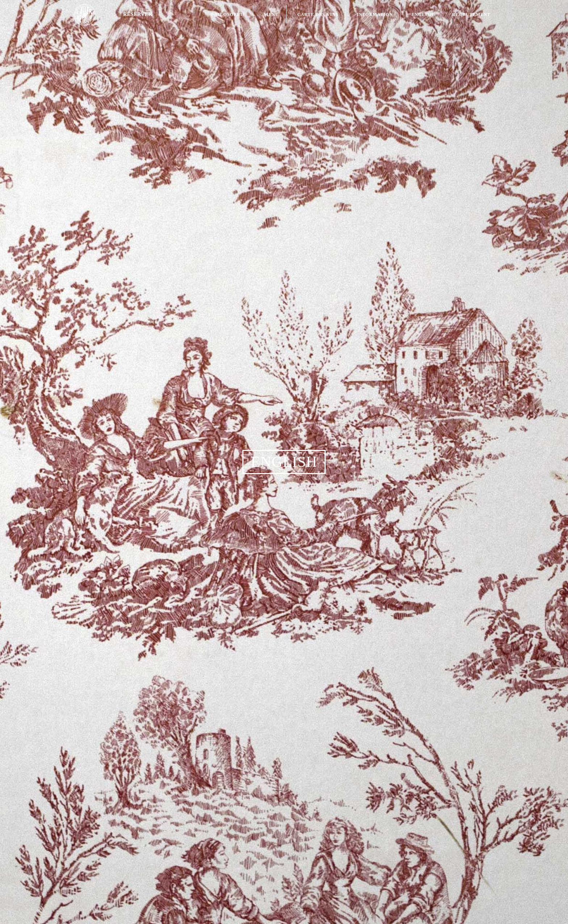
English (423, 14)
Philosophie (228, 14)
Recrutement (471, 14)
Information (375, 14)
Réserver (137, 14)
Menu (271, 14)
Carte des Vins (317, 14)
